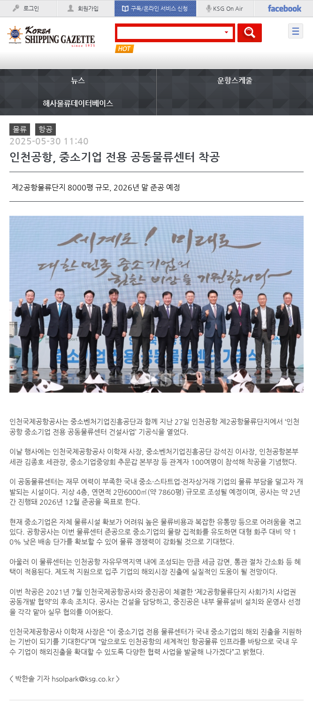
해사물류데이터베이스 (78, 103)
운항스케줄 (234, 80)
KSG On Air (228, 8)
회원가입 (88, 8)
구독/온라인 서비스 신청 (159, 8)
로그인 (31, 8)
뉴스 (78, 80)
